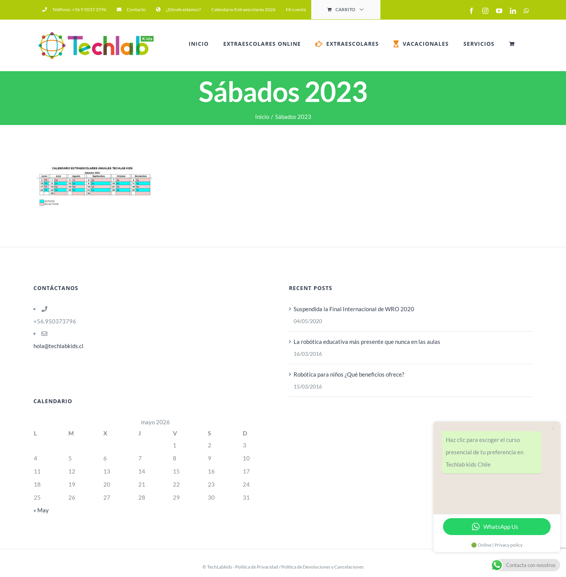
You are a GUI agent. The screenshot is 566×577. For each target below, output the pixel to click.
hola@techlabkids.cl (58, 345)
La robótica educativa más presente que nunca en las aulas (367, 341)
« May (41, 510)
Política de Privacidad (256, 567)
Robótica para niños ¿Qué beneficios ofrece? (349, 374)
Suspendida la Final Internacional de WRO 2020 (354, 308)
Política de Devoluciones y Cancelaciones (322, 567)
